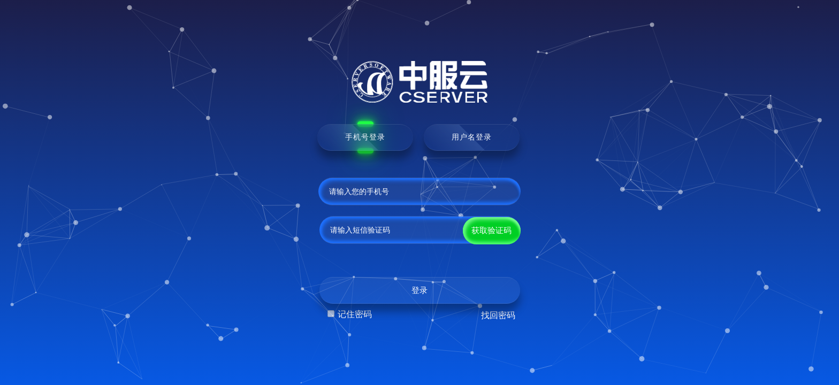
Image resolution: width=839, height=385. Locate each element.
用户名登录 (472, 137)
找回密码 (498, 315)
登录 (419, 290)
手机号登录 (365, 137)
